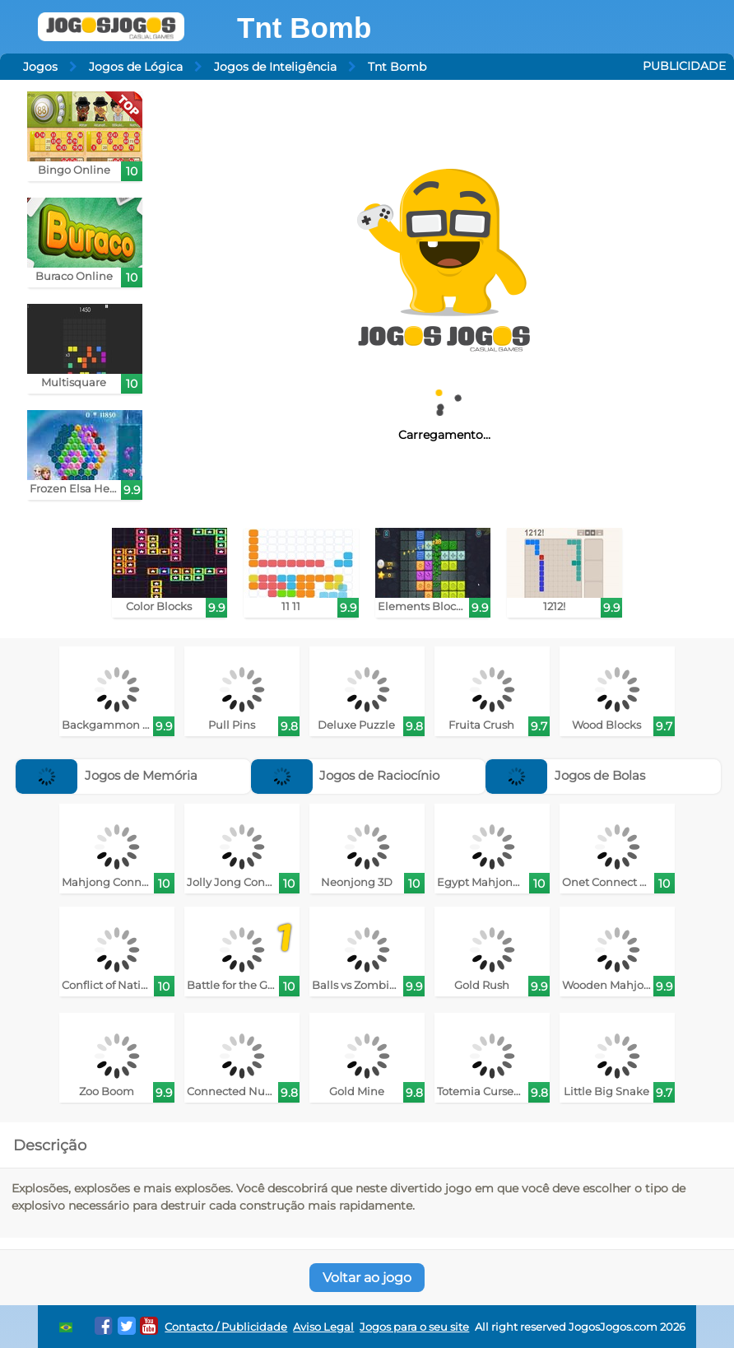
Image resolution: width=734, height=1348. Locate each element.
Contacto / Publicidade (226, 1327)
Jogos (40, 66)
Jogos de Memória (106, 775)
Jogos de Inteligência (275, 66)
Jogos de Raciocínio (345, 775)
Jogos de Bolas (565, 775)
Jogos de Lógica (136, 66)
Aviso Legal (323, 1327)
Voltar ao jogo (367, 1277)
